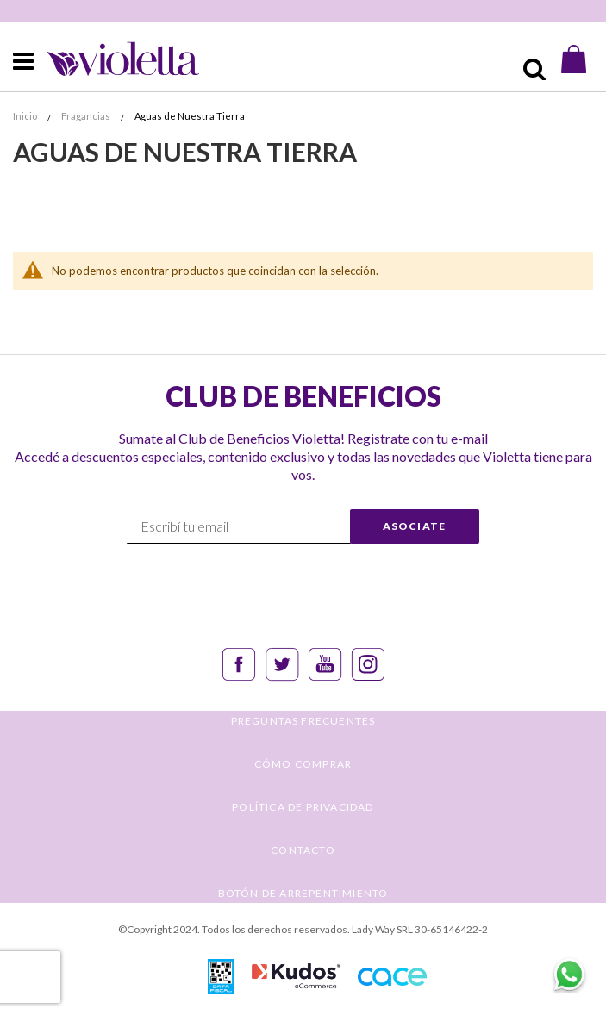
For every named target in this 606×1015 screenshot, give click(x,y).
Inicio (26, 115)
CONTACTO (303, 850)
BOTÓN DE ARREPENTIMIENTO (303, 893)
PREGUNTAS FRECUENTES (303, 720)
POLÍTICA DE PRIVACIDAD (302, 806)
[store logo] (108, 59)
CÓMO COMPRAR (303, 763)
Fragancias (86, 115)
